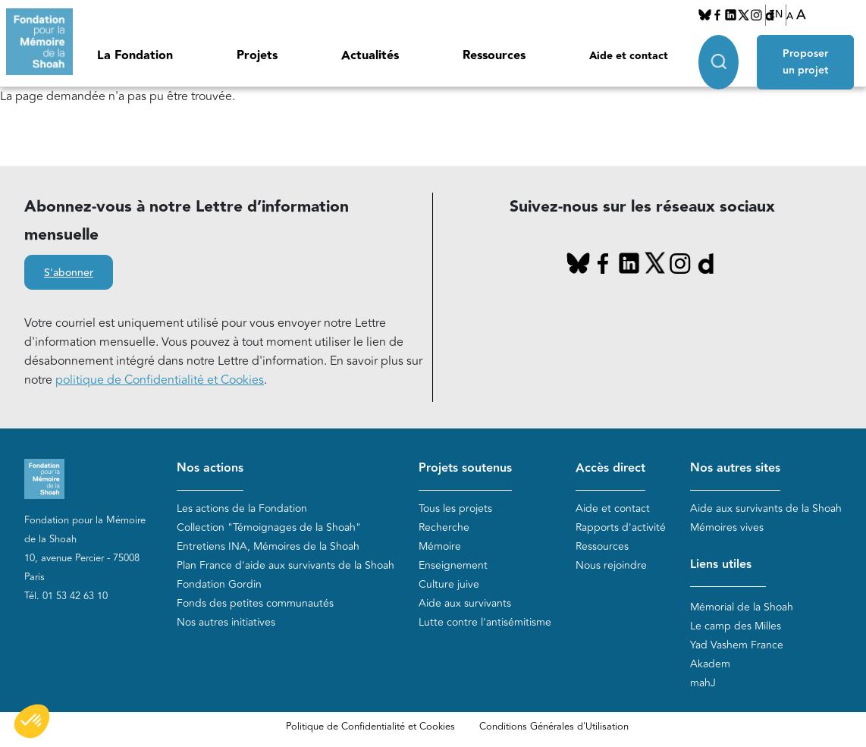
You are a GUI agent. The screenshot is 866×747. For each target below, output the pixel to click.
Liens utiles (720, 564)
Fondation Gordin (219, 584)
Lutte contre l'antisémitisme (485, 622)
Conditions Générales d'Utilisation (554, 726)
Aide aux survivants (465, 603)
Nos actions (210, 468)
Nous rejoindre (611, 565)
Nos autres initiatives (226, 622)
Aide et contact (628, 56)
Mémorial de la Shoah (741, 607)
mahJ (703, 683)
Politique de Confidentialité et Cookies (370, 726)
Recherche (444, 527)
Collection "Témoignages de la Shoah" (269, 527)
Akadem (710, 664)
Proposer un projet (805, 62)
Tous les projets (455, 508)
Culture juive (449, 584)
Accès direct (610, 468)
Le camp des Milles (735, 626)
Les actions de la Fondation (242, 508)
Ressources (494, 55)
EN (776, 14)
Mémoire (440, 546)
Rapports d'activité (621, 527)
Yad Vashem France (736, 645)
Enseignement (453, 565)
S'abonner (68, 273)
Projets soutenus (465, 468)
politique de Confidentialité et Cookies (159, 380)
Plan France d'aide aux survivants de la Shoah (285, 565)
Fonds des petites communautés (255, 603)
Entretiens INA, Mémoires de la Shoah (268, 546)
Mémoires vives (727, 527)
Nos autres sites (735, 468)
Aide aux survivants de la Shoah (766, 508)
